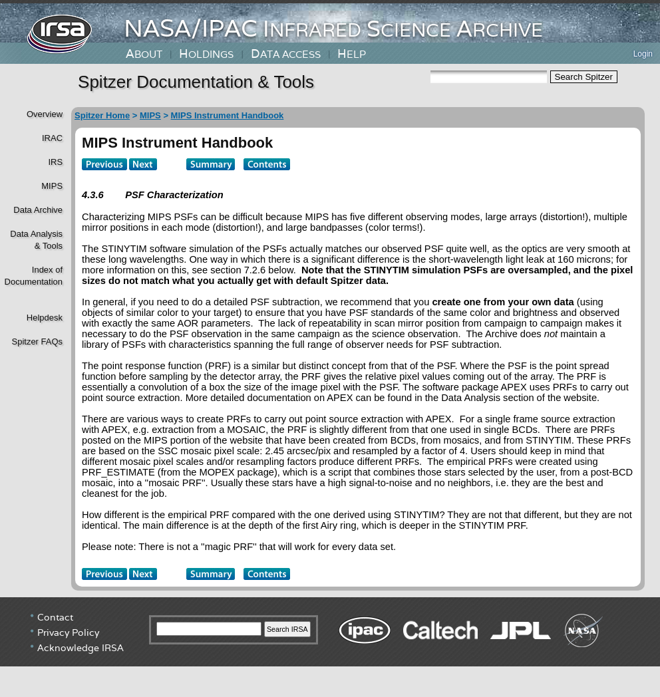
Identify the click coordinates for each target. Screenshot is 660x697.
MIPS (52, 186)
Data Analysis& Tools (36, 240)
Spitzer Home (102, 115)
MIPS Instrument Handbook (227, 115)
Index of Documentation (32, 276)
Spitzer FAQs (37, 342)
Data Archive (38, 210)
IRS (55, 162)
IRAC (52, 138)
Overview (45, 114)
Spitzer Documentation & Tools (196, 82)
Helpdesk (45, 318)
